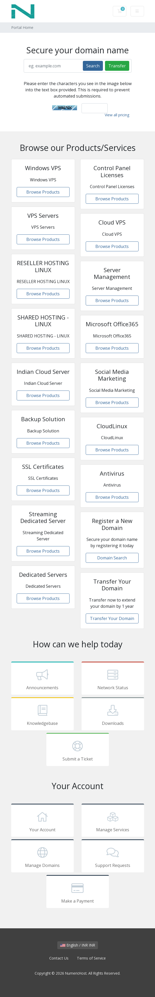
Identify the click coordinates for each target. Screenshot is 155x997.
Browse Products (43, 192)
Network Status (113, 679)
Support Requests (113, 856)
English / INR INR (77, 945)
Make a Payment (77, 892)
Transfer (117, 66)
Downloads (113, 714)
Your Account (42, 821)
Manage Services (113, 821)
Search (93, 66)
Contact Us (59, 958)
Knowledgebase (42, 714)
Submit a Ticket (77, 750)
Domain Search (112, 558)
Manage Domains (42, 856)
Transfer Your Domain (112, 618)
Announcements (42, 679)
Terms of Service (91, 958)
